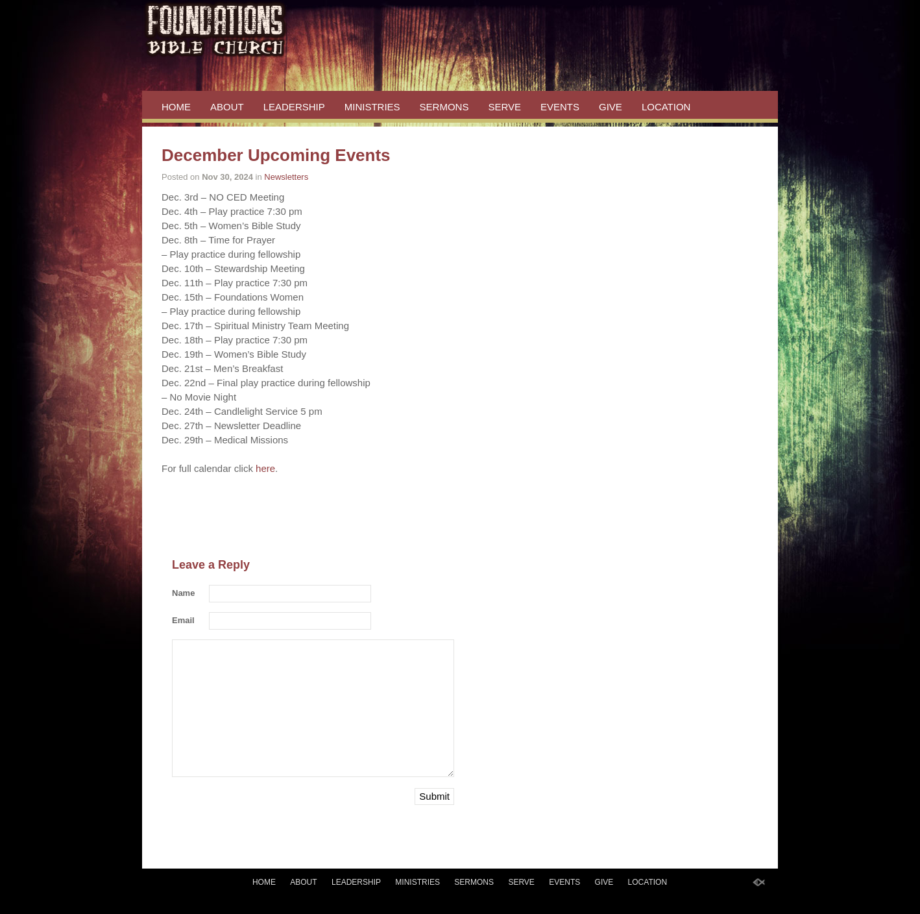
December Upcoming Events (276, 155)
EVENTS (559, 106)
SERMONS (444, 106)
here (264, 468)
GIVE (610, 106)
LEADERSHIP (294, 106)
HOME (176, 106)
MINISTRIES (372, 106)
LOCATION (666, 106)
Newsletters (286, 177)
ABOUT (227, 106)
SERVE (504, 106)
